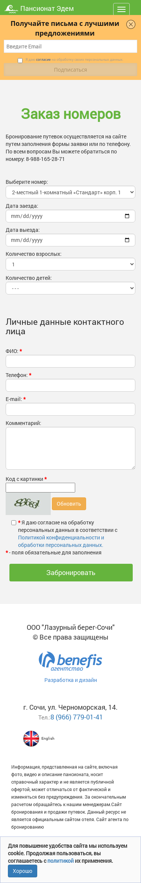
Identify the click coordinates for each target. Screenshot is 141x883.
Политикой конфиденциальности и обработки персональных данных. (61, 541)
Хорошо (22, 870)
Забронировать (71, 572)
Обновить (69, 503)
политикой (61, 860)
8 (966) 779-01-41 (76, 716)
